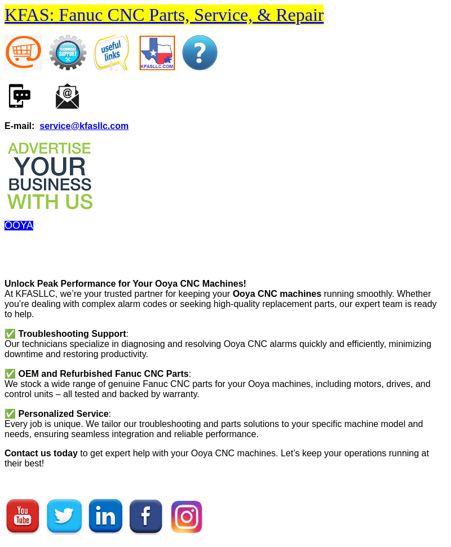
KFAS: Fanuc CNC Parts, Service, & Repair (164, 15)
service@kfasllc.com (84, 126)
